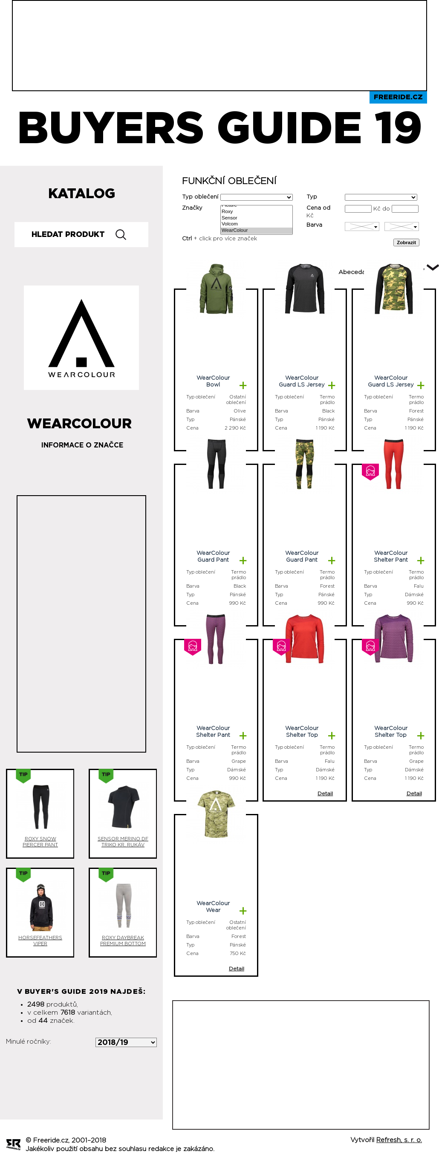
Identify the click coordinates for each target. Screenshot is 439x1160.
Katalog (81, 194)
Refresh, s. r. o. (399, 1140)
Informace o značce (82, 445)
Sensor (256, 218)
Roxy (256, 212)
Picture (256, 205)
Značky (192, 208)
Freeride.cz (398, 97)
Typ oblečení (200, 197)
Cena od (318, 208)
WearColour (256, 231)
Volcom (256, 224)
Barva (314, 225)
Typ (311, 197)
